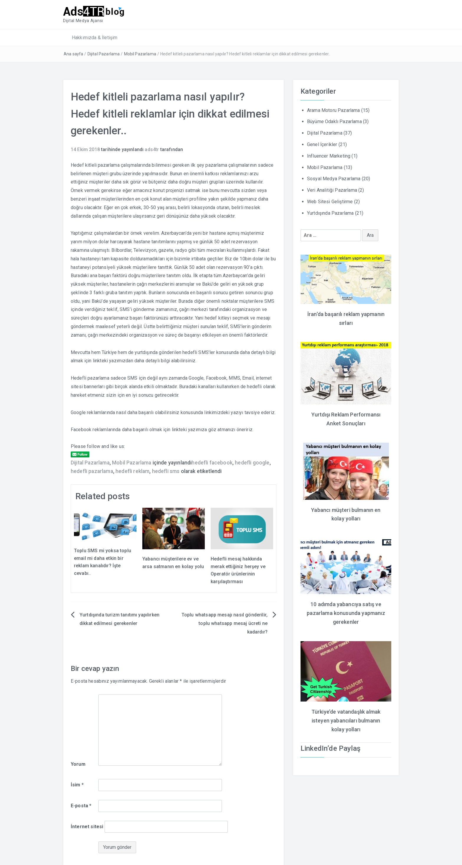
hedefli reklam (132, 471)
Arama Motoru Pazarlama (333, 110)
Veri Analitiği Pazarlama (332, 189)
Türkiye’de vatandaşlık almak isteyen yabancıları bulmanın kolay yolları (345, 716)
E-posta (81, 805)
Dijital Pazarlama (104, 53)
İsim (77, 784)
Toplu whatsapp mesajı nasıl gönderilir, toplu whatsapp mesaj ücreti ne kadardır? (225, 623)
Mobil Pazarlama (140, 53)
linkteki (100, 360)
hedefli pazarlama (92, 471)
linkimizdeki (217, 412)
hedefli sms (166, 471)
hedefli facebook (212, 462)
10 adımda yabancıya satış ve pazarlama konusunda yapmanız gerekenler (346, 610)
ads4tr (152, 149)
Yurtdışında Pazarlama (330, 212)
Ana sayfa (73, 53)
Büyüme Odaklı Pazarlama (334, 121)
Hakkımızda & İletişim (94, 37)
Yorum (78, 764)
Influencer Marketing (328, 155)
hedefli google (252, 462)
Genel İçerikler (322, 144)
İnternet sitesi (87, 826)
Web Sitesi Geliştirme (330, 201)
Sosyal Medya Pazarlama (334, 178)
